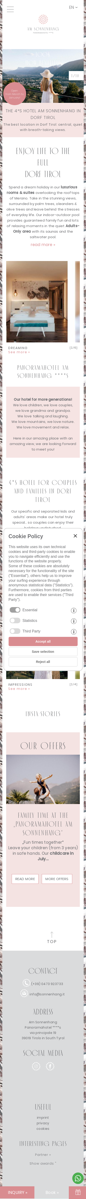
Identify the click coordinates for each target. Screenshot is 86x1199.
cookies (43, 1128)
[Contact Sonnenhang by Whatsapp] (78, 1182)
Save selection (43, 651)
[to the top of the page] (52, 939)
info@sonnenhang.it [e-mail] (47, 994)
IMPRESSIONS (20, 686)
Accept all (42, 641)
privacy (43, 1123)
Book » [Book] (52, 1192)
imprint (43, 1117)
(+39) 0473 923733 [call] (47, 984)
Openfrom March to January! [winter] (15, 94)
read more (25, 878)
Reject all (43, 662)
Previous (13, 297)
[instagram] (36, 1074)
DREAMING (19, 350)
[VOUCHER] (77, 1192)
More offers (57, 878)
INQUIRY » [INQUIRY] (18, 1192)
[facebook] (50, 1074)
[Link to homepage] (43, 39)
